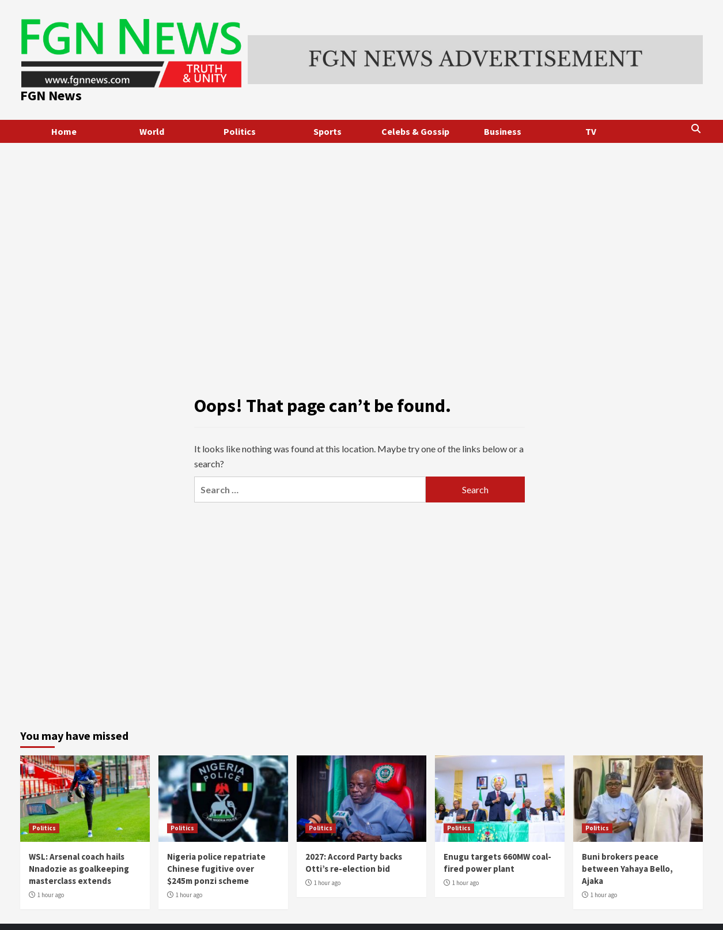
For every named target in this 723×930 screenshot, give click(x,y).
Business (502, 131)
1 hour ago (50, 895)
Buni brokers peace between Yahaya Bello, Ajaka (627, 868)
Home (64, 131)
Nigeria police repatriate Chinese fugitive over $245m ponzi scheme (216, 868)
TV (590, 131)
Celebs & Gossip (415, 131)
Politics (240, 131)
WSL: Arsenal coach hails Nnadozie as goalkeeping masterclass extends (79, 868)
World (151, 131)
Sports (327, 131)
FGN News (51, 95)
